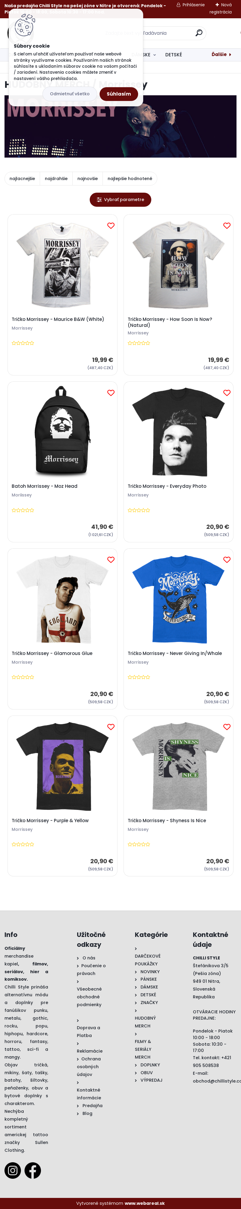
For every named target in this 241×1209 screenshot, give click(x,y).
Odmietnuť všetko (70, 94)
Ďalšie (219, 54)
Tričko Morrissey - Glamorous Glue (52, 653)
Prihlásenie (194, 5)
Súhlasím (119, 93)
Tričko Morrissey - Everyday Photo (167, 486)
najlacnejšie (22, 179)
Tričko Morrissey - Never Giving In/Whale (175, 653)
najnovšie (87, 179)
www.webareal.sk (145, 1203)
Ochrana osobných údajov (89, 1066)
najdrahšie (56, 179)
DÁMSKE (141, 55)
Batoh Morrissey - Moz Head (44, 486)
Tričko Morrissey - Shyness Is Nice (167, 821)
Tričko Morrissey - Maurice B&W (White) (58, 319)
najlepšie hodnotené (130, 179)
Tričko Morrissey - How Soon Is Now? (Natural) (170, 322)
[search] (199, 35)
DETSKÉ (173, 55)
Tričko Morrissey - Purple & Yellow (50, 821)
